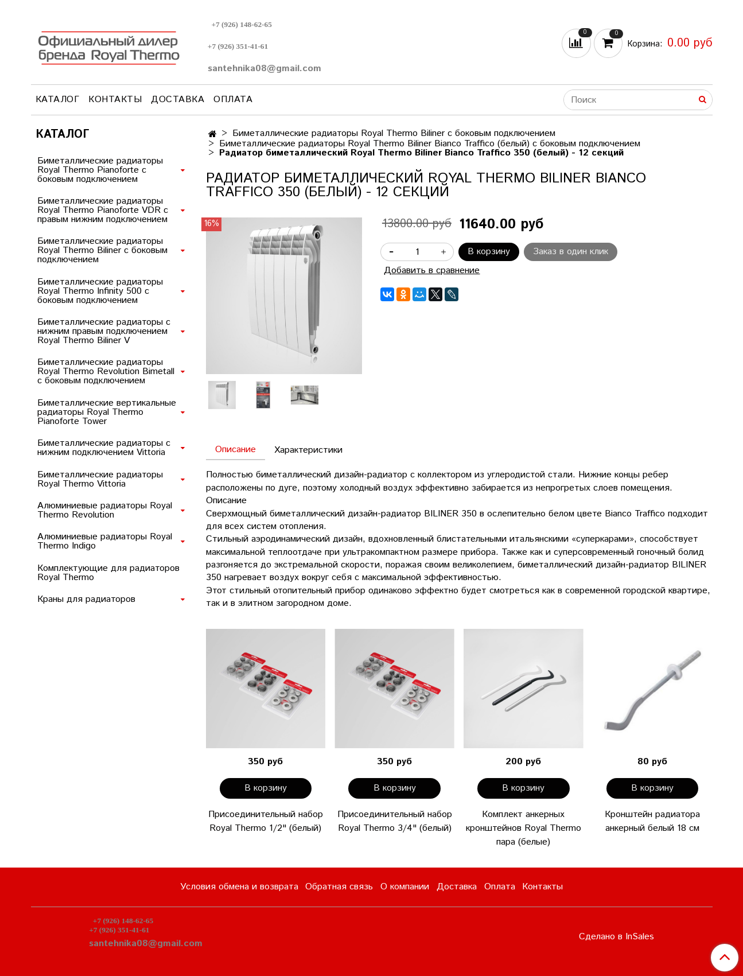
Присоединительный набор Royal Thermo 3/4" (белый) (394, 821)
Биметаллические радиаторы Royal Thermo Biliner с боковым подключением (393, 133)
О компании (404, 886)
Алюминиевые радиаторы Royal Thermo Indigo (104, 541)
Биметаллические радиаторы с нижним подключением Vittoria (103, 448)
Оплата (232, 99)
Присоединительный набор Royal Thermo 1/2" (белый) (265, 821)
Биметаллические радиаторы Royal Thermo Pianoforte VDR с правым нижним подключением (102, 210)
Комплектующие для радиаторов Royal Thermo (108, 573)
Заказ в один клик (570, 251)
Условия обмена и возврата (239, 886)
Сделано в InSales (616, 937)
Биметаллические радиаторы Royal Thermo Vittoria (100, 479)
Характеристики (308, 450)
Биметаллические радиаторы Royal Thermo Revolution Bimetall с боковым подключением (105, 371)
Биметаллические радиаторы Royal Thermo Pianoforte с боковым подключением (100, 170)
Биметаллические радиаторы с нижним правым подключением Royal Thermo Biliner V (103, 331)
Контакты (115, 99)
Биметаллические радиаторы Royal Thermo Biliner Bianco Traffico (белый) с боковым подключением (429, 143)
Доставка (177, 99)
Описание (235, 449)
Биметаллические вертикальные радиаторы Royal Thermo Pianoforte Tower (106, 412)
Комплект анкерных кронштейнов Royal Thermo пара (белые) (523, 828)
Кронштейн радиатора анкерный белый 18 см (652, 821)
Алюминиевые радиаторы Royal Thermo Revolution (104, 510)
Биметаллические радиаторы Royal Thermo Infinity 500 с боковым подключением (100, 291)
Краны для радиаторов (86, 599)
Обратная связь (339, 886)
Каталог (58, 99)
